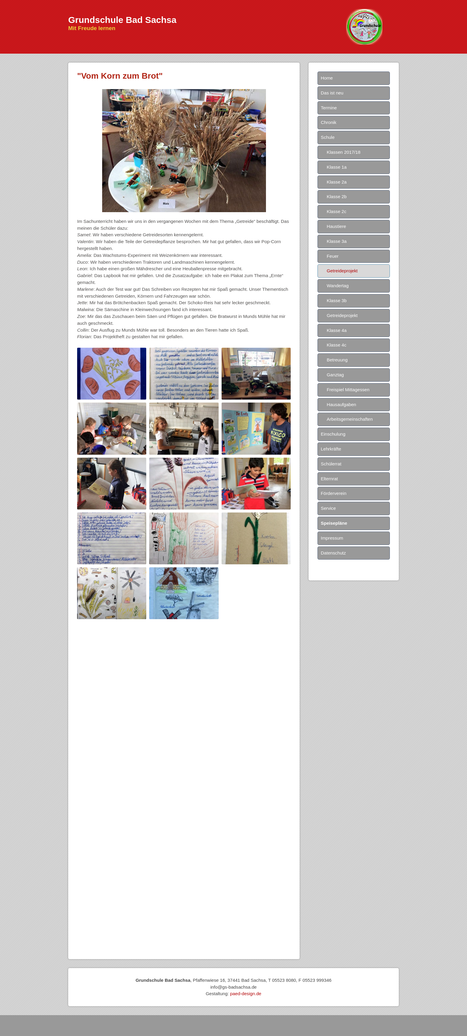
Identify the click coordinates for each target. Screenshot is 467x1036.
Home (327, 77)
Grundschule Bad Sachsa (122, 20)
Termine (329, 107)
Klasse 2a (337, 181)
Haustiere (336, 226)
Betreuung (337, 359)
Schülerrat (331, 463)
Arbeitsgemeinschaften (350, 419)
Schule (327, 137)
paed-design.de (245, 993)
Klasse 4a (337, 330)
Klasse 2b (337, 196)
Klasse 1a (337, 167)
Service (328, 508)
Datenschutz (333, 552)
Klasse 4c (336, 344)
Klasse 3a (337, 241)
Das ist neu (332, 92)
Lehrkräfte (331, 448)
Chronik (328, 122)
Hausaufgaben (341, 404)
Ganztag (335, 374)
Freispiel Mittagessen (348, 389)
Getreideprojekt (342, 270)
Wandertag (338, 285)
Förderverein (333, 493)
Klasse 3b (337, 300)
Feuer (333, 256)
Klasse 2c (336, 211)
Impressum (332, 537)
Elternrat (329, 478)
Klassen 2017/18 (343, 152)
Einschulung (333, 434)
